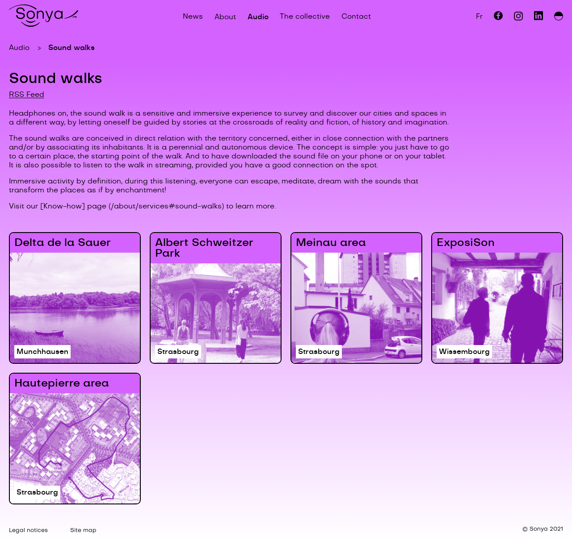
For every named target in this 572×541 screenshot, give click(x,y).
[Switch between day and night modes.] (558, 17)
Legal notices (28, 530)
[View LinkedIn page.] (538, 18)
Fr (479, 17)
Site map (83, 530)
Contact (356, 17)
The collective (305, 17)
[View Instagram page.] (518, 18)
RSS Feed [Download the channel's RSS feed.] (26, 94)
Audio (258, 17)
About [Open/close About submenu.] (225, 17)
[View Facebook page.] (498, 18)
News (193, 17)
